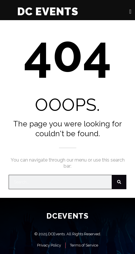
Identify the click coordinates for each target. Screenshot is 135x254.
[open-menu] (130, 11)
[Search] (119, 182)
